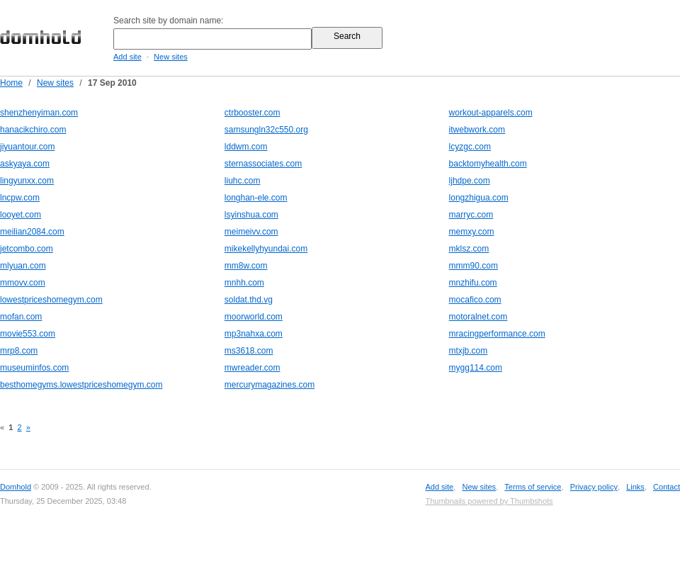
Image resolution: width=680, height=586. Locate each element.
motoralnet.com (478, 317)
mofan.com (21, 317)
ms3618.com (249, 351)
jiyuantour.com (27, 147)
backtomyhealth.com (488, 164)
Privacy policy (594, 487)
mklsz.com (469, 249)
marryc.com (471, 215)
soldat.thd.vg (249, 300)
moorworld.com (254, 317)
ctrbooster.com (252, 113)
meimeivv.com (251, 232)
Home (11, 83)
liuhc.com (243, 181)
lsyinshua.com (251, 215)
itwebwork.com (477, 130)
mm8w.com (246, 266)
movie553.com (27, 334)
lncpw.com (20, 198)
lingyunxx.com (27, 181)
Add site (127, 56)
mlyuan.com (23, 266)
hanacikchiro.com (33, 130)
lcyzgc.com (470, 147)
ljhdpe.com (469, 181)
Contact (666, 487)
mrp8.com (19, 351)
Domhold (15, 487)
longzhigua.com (479, 198)
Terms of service (532, 487)
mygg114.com (475, 368)
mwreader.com (252, 368)
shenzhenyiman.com (39, 113)
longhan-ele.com (256, 198)
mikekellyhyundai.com (266, 249)
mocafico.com (475, 300)
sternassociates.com (263, 164)
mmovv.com (22, 283)
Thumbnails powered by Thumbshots (488, 501)
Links (635, 487)
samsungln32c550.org (266, 130)
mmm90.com (473, 266)
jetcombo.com (26, 249)
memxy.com (471, 232)
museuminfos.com (34, 368)
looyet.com (20, 215)
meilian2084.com (32, 232)
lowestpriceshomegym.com (51, 300)
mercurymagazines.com (269, 385)
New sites (171, 56)
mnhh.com (244, 283)
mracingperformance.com (497, 334)
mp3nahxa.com (254, 334)
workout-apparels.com (491, 113)
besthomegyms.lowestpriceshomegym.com (81, 385)
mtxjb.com (468, 351)
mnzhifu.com (473, 283)
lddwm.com (246, 147)
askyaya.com (25, 164)
